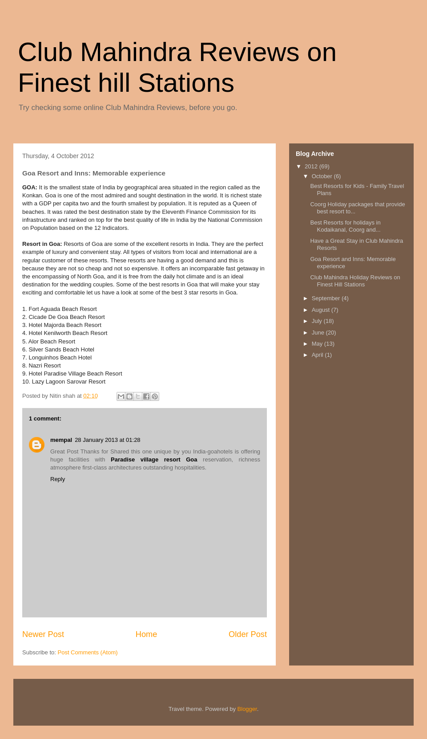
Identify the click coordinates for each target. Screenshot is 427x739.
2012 (312, 166)
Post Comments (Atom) (88, 652)
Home (146, 634)
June (319, 332)
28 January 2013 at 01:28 (107, 440)
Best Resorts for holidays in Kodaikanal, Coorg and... (345, 226)
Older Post (248, 634)
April (318, 354)
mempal (61, 440)
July (318, 321)
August (321, 309)
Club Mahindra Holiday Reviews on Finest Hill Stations (355, 281)
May (318, 343)
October (323, 176)
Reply (57, 479)
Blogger (247, 709)
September (327, 298)
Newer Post (43, 634)
